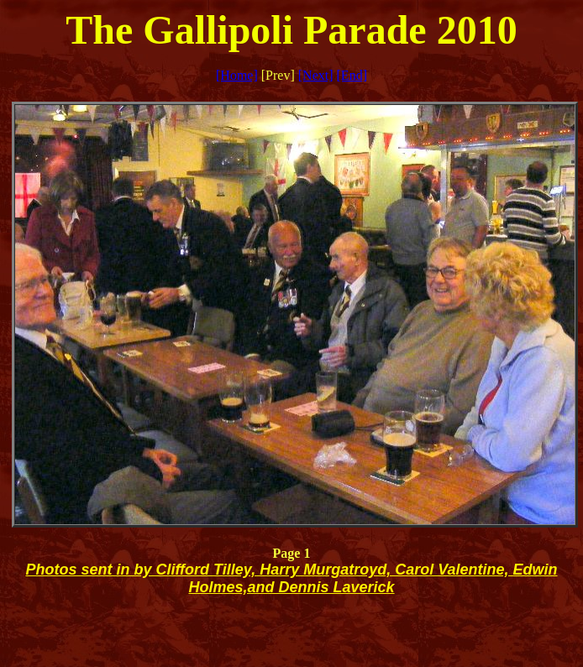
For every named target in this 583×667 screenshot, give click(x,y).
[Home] (237, 75)
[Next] (316, 75)
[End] (352, 75)
